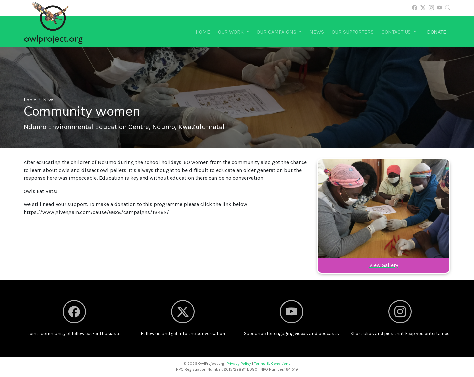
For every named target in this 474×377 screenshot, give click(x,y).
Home (203, 32)
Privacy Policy (239, 363)
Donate (436, 32)
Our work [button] (231, 32)
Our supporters (353, 32)
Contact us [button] (397, 32)
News (316, 32)
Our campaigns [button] (277, 32)
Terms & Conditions (272, 363)
